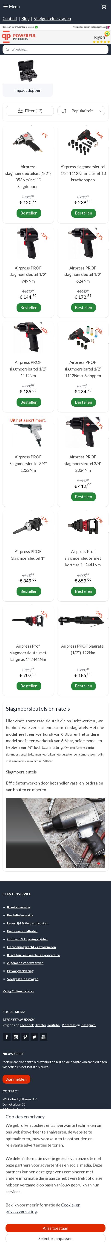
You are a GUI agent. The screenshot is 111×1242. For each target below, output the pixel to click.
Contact (10, 18)
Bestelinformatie (20, 915)
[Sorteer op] (81, 110)
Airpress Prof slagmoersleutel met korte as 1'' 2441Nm (83, 558)
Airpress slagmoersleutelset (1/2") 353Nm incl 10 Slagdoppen (28, 176)
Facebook (27, 1025)
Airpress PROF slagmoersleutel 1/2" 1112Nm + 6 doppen (83, 369)
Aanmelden (16, 1079)
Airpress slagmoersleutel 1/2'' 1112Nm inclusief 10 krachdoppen (83, 173)
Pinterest (69, 1025)
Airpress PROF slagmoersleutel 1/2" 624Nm (83, 274)
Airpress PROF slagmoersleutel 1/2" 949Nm (28, 274)
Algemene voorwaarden (25, 963)
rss (81, 1233)
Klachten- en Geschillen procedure (33, 955)
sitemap (72, 1233)
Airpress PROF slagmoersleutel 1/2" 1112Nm (28, 369)
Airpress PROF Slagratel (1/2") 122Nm (83, 649)
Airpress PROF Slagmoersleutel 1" (28, 555)
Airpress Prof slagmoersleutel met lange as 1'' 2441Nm (28, 652)
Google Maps (13, 1162)
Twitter (40, 1025)
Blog (25, 18)
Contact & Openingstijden (27, 939)
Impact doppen (27, 90)
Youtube (53, 1025)
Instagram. (88, 1025)
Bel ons (15, 1125)
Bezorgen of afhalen (22, 931)
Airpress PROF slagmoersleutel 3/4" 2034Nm (83, 463)
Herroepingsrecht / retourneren (31, 947)
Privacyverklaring (20, 971)
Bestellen (28, 212)
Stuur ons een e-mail (26, 1137)
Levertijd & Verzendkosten (28, 923)
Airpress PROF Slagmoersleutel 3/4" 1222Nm (28, 463)
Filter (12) (30, 110)
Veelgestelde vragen (52, 18)
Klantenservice (18, 907)
